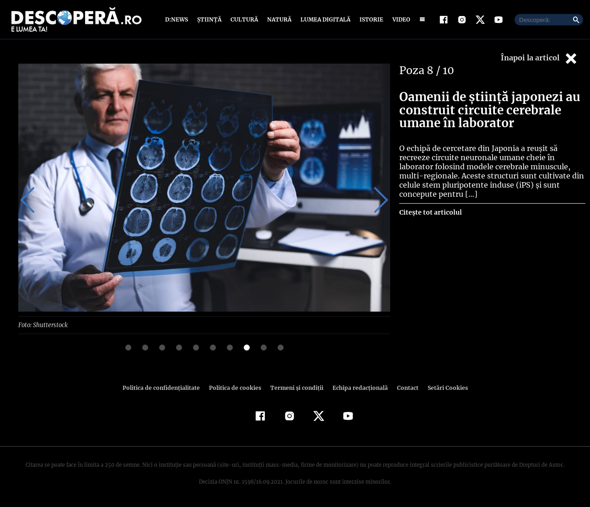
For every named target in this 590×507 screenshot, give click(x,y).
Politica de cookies (236, 387)
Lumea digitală (324, 19)
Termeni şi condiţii (295, 387)
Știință (209, 19)
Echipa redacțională (357, 387)
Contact (403, 387)
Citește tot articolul (430, 203)
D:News (178, 19)
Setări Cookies (443, 387)
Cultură (244, 19)
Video (399, 19)
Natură (278, 19)
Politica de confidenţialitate (165, 387)
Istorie (369, 19)
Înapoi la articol (539, 58)
